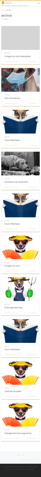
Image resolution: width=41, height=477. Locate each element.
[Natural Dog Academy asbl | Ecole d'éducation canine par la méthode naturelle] (7, 2)
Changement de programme (17, 433)
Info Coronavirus (12, 98)
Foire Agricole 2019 (13, 307)
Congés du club (12, 266)
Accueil (3, 10)
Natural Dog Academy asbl (12, 61)
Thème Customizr (30, 469)
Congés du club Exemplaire (17, 56)
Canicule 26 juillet (12, 391)
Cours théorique (12, 140)
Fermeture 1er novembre (16, 182)
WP (14, 469)
